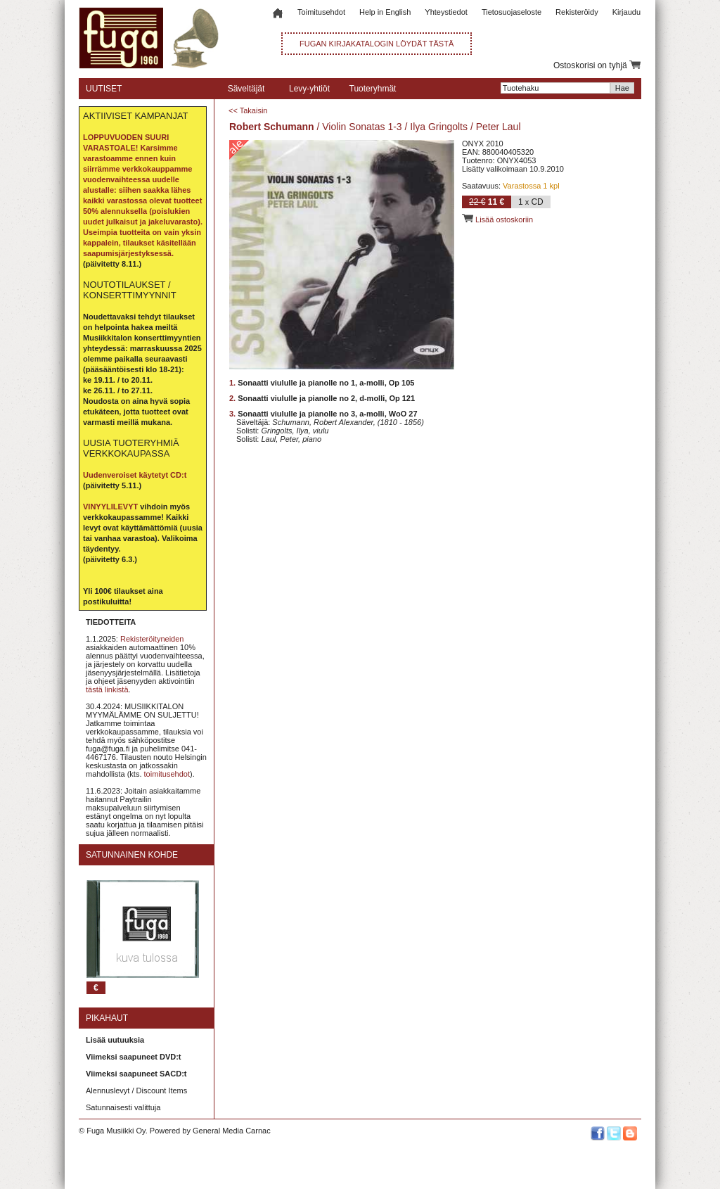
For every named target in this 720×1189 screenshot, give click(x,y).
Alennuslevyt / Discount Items (136, 1090)
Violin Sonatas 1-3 (361, 126)
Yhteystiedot (446, 12)
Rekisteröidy (576, 12)
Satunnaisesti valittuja (123, 1107)
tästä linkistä (107, 689)
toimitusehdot (167, 774)
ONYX (473, 143)
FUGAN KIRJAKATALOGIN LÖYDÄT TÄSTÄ (377, 43)
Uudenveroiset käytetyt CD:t (134, 475)
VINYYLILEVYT (110, 506)
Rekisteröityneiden (152, 639)
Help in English (385, 12)
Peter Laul (498, 126)
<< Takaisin (248, 110)
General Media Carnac (232, 1130)
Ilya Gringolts (439, 126)
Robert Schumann (271, 126)
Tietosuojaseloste (511, 12)
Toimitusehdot (321, 12)
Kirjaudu (626, 12)
